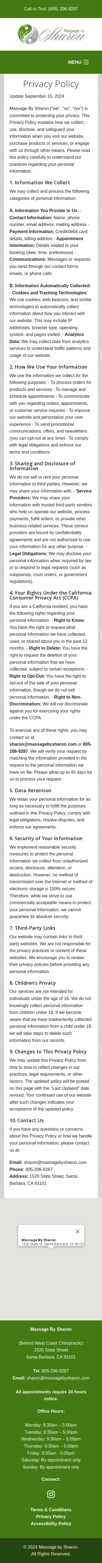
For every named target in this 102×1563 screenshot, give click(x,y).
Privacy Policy (51, 1516)
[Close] (77, 1231)
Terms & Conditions (51, 1509)
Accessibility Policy (51, 1523)
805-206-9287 (55, 1371)
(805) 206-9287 (63, 9)
